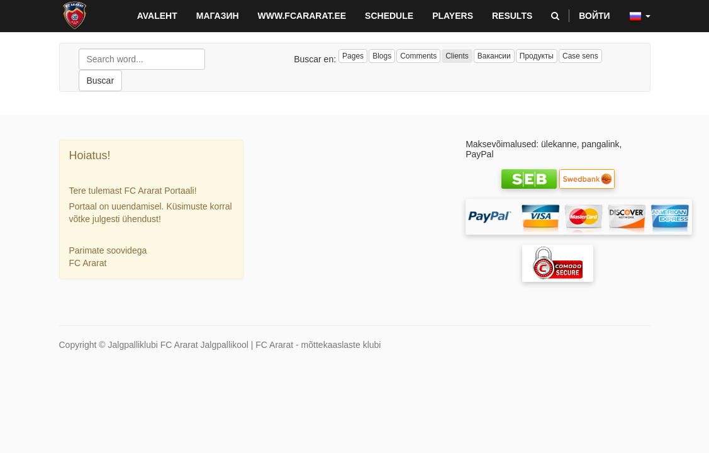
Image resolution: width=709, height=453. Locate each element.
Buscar (100, 81)
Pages (353, 56)
